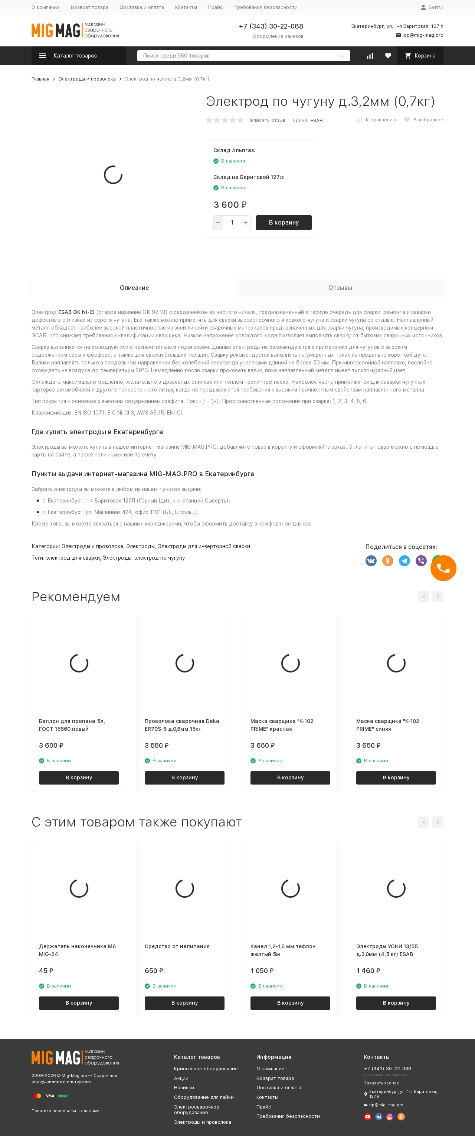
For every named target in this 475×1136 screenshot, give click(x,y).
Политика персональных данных (65, 1111)
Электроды (140, 546)
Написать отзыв (266, 120)
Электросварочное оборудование (196, 1110)
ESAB (317, 120)
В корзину (284, 222)
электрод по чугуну (159, 558)
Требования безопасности (266, 7)
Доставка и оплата (141, 7)
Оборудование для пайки (204, 1097)
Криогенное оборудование (206, 1068)
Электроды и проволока (87, 79)
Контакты (186, 7)
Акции (181, 1078)
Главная (40, 79)
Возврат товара (89, 7)
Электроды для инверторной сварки (204, 546)
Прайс (215, 7)
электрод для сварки (73, 558)
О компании (46, 7)
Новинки (184, 1087)
